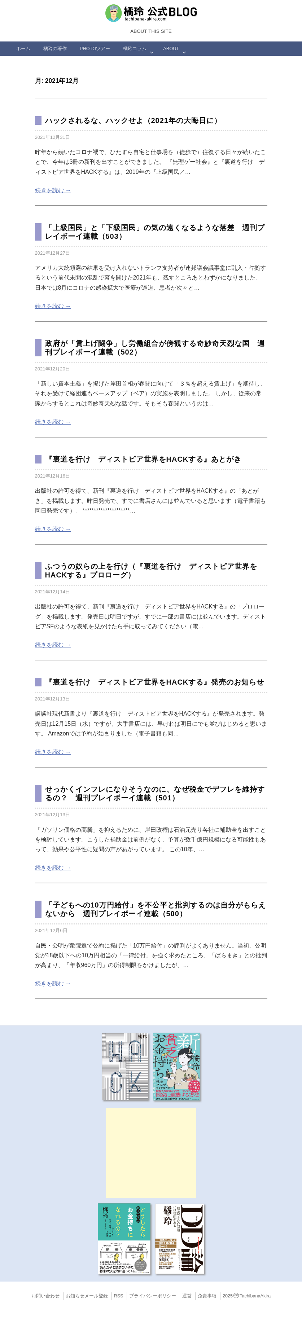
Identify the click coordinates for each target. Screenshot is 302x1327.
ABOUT (171, 48)
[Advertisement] (151, 1153)
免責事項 (207, 1296)
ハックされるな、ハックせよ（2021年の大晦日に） (133, 120)
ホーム (23, 48)
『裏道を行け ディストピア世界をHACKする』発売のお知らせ (154, 682)
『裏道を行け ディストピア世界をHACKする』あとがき (143, 459)
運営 (187, 1296)
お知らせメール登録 (87, 1296)
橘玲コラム (134, 48)
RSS (118, 1296)
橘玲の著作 (55, 48)
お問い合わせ (45, 1296)
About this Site (150, 31)
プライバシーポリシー (152, 1296)
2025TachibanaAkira (247, 1296)
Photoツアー (95, 48)
